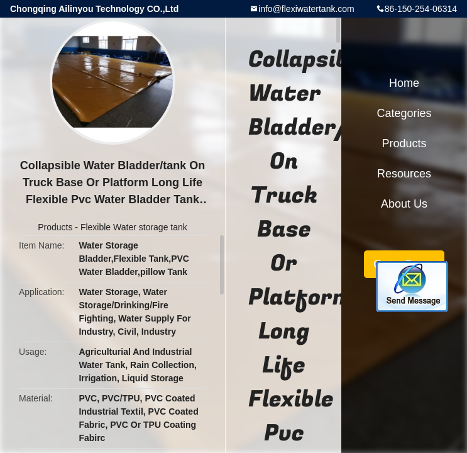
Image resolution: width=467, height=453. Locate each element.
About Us (404, 204)
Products (55, 227)
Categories (403, 113)
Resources (404, 173)
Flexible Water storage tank (133, 227)
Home (404, 83)
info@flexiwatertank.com (306, 9)
